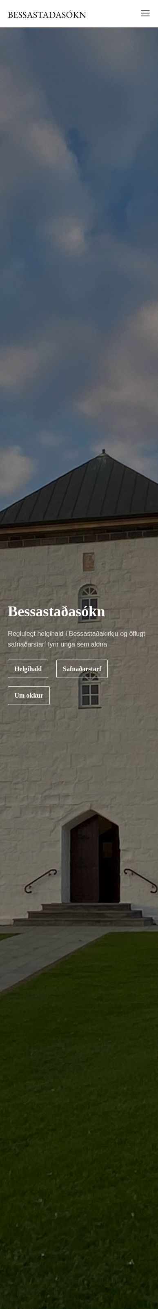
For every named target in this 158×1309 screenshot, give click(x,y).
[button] (143, 14)
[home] (47, 13)
